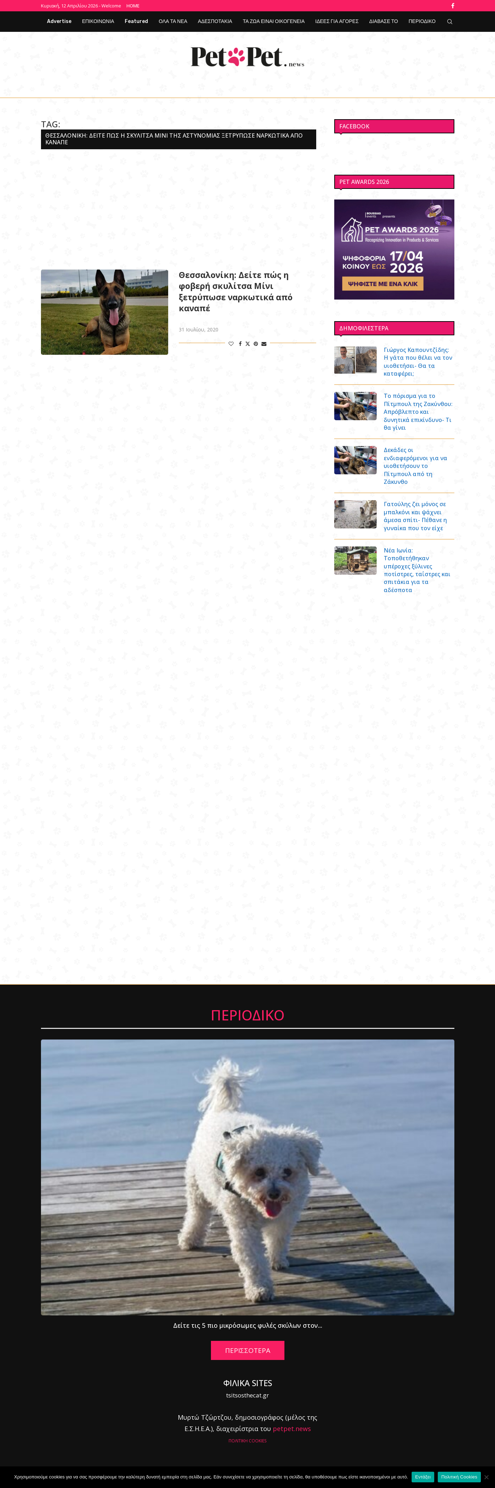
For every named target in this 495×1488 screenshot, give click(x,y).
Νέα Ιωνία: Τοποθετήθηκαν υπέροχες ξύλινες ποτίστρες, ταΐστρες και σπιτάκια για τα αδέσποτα (417, 570)
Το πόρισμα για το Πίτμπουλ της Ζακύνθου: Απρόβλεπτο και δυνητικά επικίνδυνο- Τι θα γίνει (418, 412)
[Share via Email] (263, 343)
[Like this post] (231, 343)
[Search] (449, 21)
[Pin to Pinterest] (256, 343)
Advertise (59, 21)
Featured (136, 21)
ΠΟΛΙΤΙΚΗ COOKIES (247, 1441)
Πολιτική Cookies (459, 1477)
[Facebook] (452, 5)
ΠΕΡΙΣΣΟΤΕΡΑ (247, 1350)
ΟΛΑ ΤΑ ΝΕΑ (173, 21)
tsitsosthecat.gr (247, 1395)
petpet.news (292, 1428)
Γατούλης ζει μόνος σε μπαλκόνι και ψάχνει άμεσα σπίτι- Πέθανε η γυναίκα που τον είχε (415, 516)
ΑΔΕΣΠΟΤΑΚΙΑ (215, 21)
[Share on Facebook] (240, 343)
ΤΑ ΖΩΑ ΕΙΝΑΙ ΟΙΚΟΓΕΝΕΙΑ (274, 21)
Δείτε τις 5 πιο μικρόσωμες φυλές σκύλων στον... (247, 1325)
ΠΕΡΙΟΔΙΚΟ (422, 21)
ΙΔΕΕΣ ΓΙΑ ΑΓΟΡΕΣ (337, 21)
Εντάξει (423, 1477)
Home (133, 5)
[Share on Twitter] (247, 343)
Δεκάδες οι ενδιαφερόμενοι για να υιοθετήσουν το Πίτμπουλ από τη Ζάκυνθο (415, 466)
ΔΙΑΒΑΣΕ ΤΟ (383, 21)
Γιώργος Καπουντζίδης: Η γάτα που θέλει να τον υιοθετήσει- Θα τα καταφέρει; (418, 361)
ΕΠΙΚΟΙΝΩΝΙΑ (98, 21)
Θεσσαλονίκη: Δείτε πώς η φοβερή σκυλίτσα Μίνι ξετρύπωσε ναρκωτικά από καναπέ (236, 291)
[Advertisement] (179, 209)
